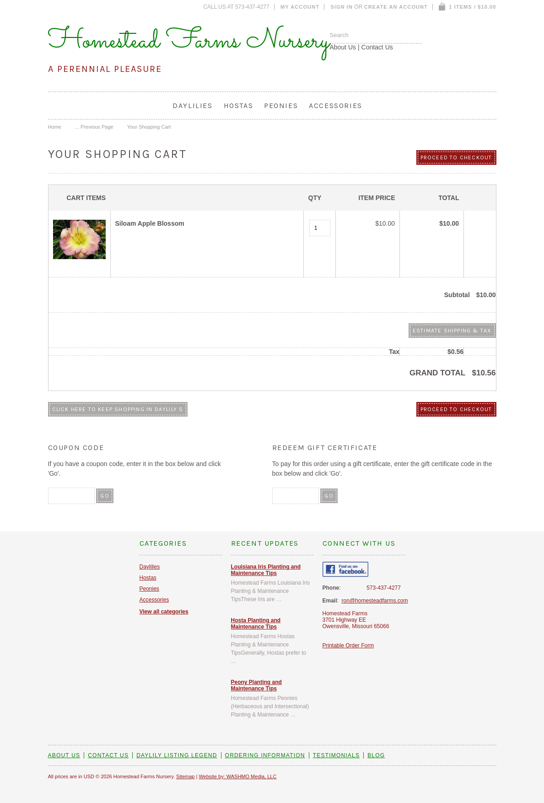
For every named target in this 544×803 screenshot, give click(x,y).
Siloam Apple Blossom (149, 223)
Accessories (335, 105)
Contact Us (377, 47)
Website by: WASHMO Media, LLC (237, 776)
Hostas (238, 105)
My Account (299, 7)
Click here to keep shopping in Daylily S (117, 409)
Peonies (281, 105)
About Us (343, 47)
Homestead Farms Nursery (189, 41)
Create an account (396, 7)
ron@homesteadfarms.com (375, 600)
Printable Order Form (348, 645)
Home (54, 127)
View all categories (164, 611)
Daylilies (192, 105)
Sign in (341, 7)
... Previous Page (94, 127)
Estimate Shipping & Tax (452, 330)
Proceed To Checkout (456, 157)
